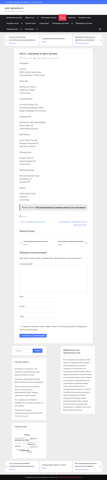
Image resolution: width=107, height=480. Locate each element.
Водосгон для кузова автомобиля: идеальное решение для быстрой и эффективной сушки (23, 38)
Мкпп (45, 468)
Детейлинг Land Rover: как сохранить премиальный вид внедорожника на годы (27, 372)
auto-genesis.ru (14, 8)
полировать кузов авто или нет (35, 241)
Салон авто (44, 23)
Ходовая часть (13, 23)
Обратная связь (36, 2)
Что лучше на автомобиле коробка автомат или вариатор (22, 464)
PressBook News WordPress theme (70, 477)
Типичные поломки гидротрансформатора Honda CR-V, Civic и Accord (29, 413)
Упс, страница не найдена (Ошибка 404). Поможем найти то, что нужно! (29, 403)
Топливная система (60, 23)
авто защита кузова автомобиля (70, 241)
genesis (38, 58)
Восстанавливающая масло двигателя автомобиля (86, 464)
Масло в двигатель (82, 43)
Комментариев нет (51, 58)
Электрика (29, 29)
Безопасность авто (14, 17)
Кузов (62, 17)
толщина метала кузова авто (54, 38)
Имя (22, 296)
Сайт (22, 316)
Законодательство (49, 17)
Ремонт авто (30, 23)
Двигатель (29, 17)
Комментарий (26, 264)
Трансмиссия (12, 29)
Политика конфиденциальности (17, 2)
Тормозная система (84, 23)
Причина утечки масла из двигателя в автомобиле (85, 38)
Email (23, 306)
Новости (71, 17)
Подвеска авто (85, 17)
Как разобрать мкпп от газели (54, 465)
